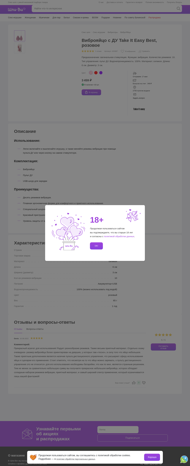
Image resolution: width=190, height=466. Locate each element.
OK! (96, 246)
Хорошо (151, 456)
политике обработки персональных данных (81, 458)
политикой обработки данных (119, 236)
